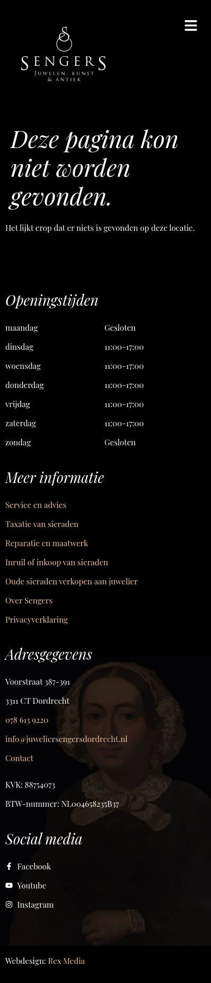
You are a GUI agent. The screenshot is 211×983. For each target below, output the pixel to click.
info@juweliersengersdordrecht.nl (66, 739)
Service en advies (35, 504)
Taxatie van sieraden (41, 524)
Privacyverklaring (36, 619)
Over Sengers (28, 600)
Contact (19, 758)
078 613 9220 (26, 719)
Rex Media (66, 960)
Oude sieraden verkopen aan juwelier (71, 581)
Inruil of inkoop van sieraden (56, 562)
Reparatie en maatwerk (46, 543)
